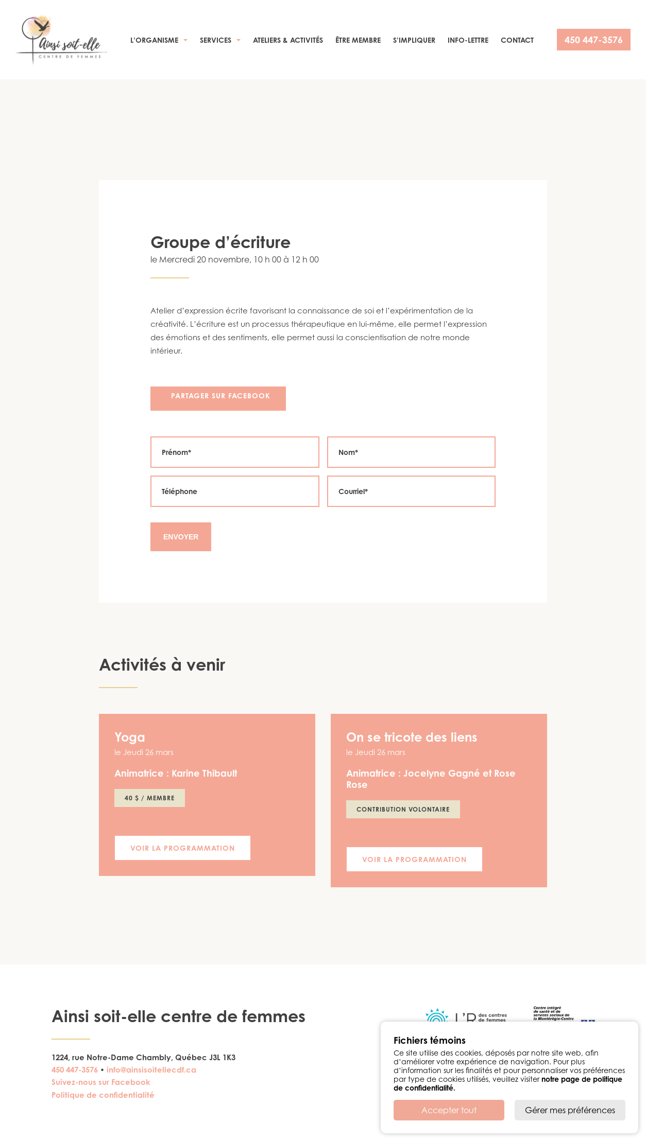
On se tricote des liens (412, 737)
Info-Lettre (468, 40)
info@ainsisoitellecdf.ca (151, 1070)
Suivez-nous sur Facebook (101, 1082)
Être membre (358, 40)
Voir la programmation (182, 848)
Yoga (129, 737)
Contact (517, 40)
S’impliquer (414, 40)
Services (215, 40)
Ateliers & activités (288, 40)
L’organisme (154, 40)
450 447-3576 (594, 39)
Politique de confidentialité (103, 1095)
